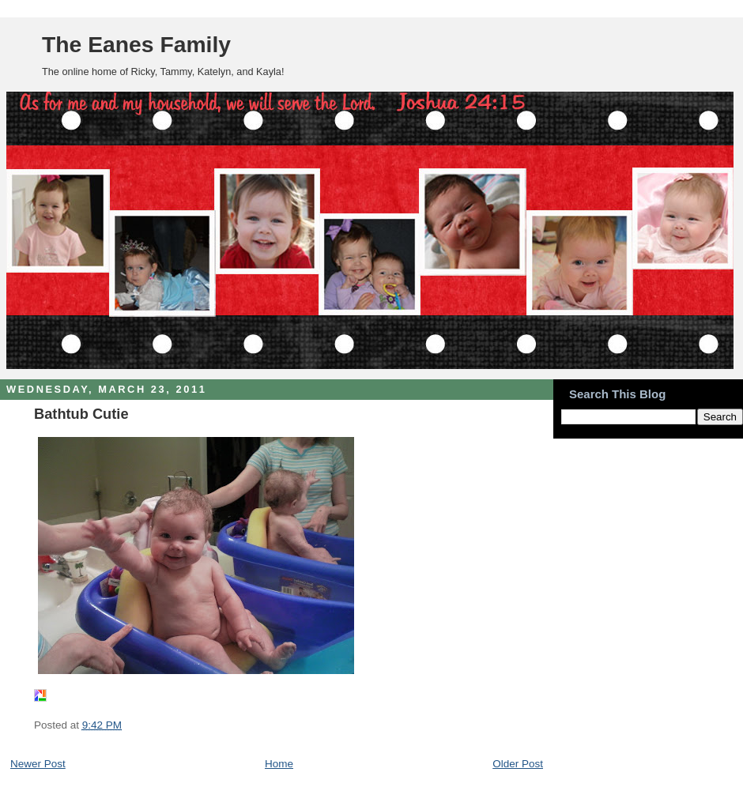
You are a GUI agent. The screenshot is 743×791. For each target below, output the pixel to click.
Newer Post (38, 764)
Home (279, 764)
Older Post (517, 764)
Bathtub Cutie (81, 413)
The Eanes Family (136, 44)
